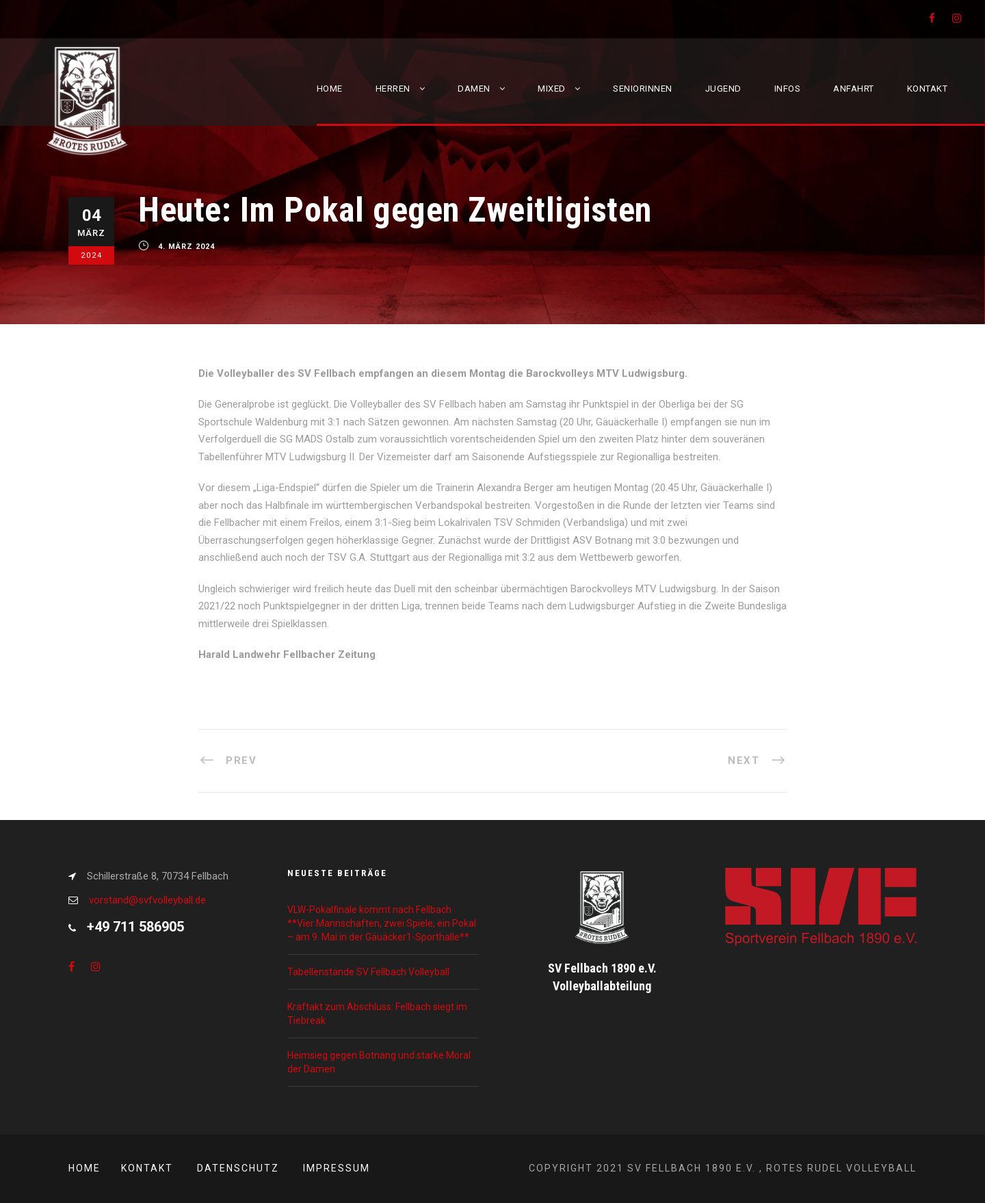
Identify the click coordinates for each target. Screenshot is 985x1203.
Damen (474, 88)
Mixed (552, 88)
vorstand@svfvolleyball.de (147, 900)
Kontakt (927, 88)
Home (330, 88)
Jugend (723, 88)
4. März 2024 (186, 247)
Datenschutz (238, 1168)
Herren (393, 88)
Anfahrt (853, 88)
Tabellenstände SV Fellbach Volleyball (368, 971)
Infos (787, 88)
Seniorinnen (642, 88)
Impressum (336, 1168)
